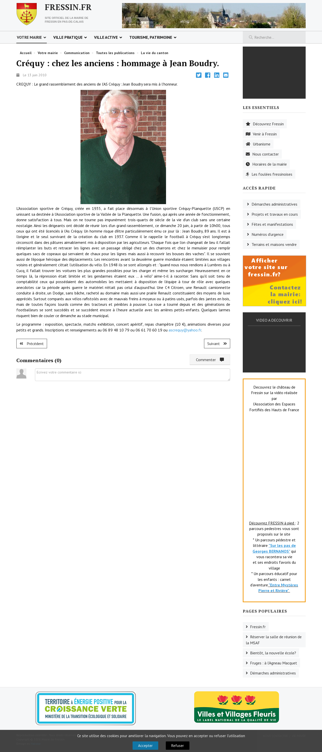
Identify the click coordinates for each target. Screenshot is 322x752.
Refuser (177, 745)
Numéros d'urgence (268, 234)
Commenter (210, 359)
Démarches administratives (274, 204)
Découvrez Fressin (268, 123)
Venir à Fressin (265, 133)
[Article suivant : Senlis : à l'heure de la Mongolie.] (217, 343)
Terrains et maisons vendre (274, 244)
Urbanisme (261, 143)
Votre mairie (29, 37)
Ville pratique (68, 37)
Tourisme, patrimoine (150, 37)
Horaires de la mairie (269, 164)
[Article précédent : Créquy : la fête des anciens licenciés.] (31, 343)
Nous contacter (265, 154)
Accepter (145, 745)
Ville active (106, 37)
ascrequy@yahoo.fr (185, 329)
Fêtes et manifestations (272, 224)
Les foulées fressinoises (272, 174)
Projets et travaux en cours (275, 214)
